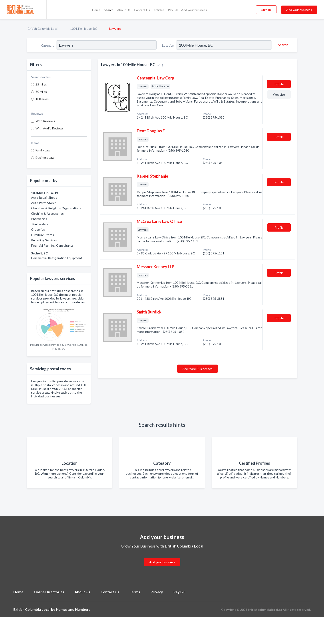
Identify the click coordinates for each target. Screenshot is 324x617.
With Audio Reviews (50, 128)
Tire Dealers (39, 224)
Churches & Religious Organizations (56, 208)
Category (47, 45)
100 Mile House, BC (83, 28)
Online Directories (49, 592)
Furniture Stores (42, 235)
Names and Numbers (73, 609)
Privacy (157, 592)
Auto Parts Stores (43, 203)
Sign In (266, 10)
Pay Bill (173, 10)
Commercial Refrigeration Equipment (56, 258)
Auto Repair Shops (44, 197)
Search (108, 10)
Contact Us (142, 10)
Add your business (194, 10)
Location (168, 45)
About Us (123, 10)
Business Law (45, 157)
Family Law (43, 150)
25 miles (41, 84)
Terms (135, 592)
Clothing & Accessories (47, 213)
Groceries (38, 229)
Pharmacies (39, 219)
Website (279, 94)
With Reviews (45, 121)
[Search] (282, 44)
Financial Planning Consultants (52, 245)
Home (96, 10)
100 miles (42, 99)
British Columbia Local (43, 28)
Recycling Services (44, 240)
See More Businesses (198, 369)
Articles (158, 10)
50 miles (41, 91)
